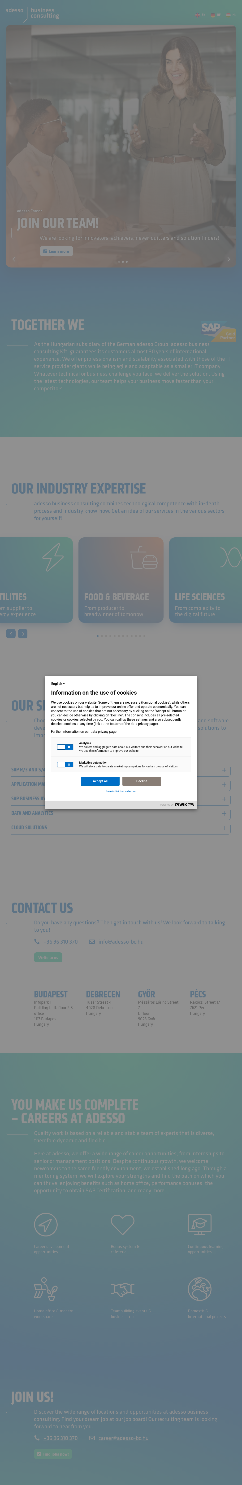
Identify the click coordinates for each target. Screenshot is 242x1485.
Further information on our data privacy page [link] (84, 731)
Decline (141, 781)
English (58, 684)
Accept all (100, 781)
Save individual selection (121, 791)
